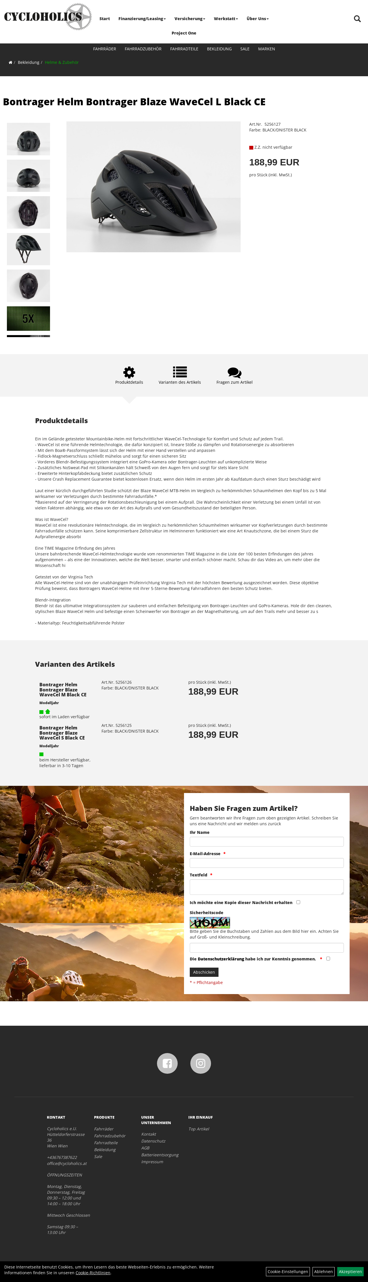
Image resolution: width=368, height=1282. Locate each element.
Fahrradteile (184, 48)
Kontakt (148, 1134)
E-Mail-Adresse (205, 853)
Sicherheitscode (206, 912)
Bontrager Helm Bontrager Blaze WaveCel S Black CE (62, 733)
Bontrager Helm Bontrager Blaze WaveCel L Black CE (134, 101)
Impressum (152, 1161)
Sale (245, 48)
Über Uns (258, 18)
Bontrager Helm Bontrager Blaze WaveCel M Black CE (63, 689)
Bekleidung (219, 48)
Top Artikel (198, 1129)
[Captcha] (267, 948)
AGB (145, 1148)
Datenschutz (153, 1141)
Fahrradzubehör (143, 48)
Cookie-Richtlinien (93, 1272)
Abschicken (204, 972)
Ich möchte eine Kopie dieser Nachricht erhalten (241, 902)
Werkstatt (226, 18)
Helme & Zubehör (62, 62)
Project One (184, 33)
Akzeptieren (350, 1271)
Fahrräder (104, 48)
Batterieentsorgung (158, 1154)
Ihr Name (200, 832)
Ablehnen (323, 1271)
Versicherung (190, 18)
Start (104, 18)
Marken (266, 48)
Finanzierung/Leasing (142, 18)
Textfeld (198, 875)
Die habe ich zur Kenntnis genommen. (253, 959)
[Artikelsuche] (357, 19)
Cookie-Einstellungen (288, 1271)
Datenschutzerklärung (221, 959)
